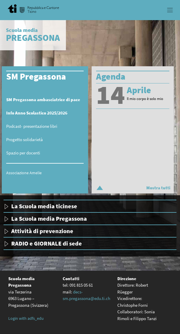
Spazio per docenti (23, 153)
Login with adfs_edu (26, 318)
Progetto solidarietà (24, 139)
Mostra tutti (158, 188)
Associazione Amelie (24, 172)
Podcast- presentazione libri (31, 126)
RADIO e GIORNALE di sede (46, 243)
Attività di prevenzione (42, 231)
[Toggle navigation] (169, 10)
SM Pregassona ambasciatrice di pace (43, 99)
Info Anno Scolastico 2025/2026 (36, 113)
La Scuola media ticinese (44, 206)
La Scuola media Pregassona (49, 218)
